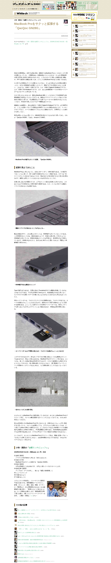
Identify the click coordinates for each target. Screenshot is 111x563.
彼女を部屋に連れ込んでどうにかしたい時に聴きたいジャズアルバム (36, 525)
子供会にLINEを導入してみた (26, 517)
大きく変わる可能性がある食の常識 (87, 44)
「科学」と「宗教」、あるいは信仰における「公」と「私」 (34, 529)
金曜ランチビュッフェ (38, 448)
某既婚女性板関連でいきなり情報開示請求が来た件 (32, 561)
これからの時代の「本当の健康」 (87, 25)
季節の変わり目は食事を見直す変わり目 (28, 550)
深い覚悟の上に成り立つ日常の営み (87, 74)
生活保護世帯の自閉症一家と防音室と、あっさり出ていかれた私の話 (87, 58)
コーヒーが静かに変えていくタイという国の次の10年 (87, 35)
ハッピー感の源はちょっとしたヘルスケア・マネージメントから (87, 64)
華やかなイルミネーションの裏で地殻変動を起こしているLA (87, 53)
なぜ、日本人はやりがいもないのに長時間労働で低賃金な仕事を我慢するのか (39, 536)
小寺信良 (66, 25)
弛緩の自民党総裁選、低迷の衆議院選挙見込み (30, 539)
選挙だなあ (21, 554)
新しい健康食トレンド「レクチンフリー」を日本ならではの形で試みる (37, 510)
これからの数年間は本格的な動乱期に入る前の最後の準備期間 (35, 543)
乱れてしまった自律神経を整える (27, 532)
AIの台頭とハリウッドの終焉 (85, 30)
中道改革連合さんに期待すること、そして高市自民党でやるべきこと (87, 69)
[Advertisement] (41, 57)
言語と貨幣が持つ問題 (24, 513)
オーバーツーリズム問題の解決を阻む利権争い (30, 547)
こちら (31, 495)
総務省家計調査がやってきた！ (26, 557)
